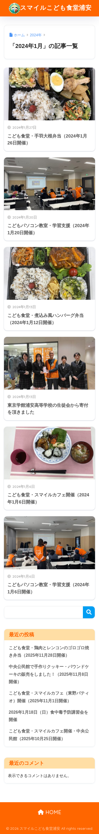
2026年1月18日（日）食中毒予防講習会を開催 (48, 716)
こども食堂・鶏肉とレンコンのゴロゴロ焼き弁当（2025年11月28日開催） (49, 652)
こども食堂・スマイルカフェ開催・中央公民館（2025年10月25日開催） (49, 735)
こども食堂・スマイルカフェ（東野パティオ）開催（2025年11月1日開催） (49, 697)
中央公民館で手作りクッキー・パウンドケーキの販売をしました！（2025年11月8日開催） (49, 674)
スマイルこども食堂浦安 (50, 8)
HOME (49, 812)
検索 (89, 612)
